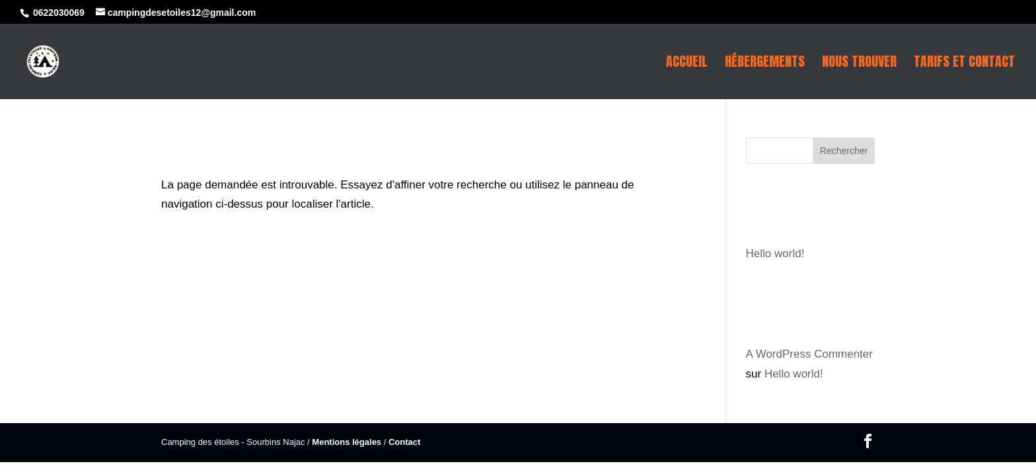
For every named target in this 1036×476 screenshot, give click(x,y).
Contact (404, 442)
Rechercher (844, 150)
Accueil (687, 64)
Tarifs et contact (964, 64)
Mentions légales (346, 442)
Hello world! (775, 253)
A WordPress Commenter (809, 354)
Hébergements (765, 64)
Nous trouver (859, 64)
